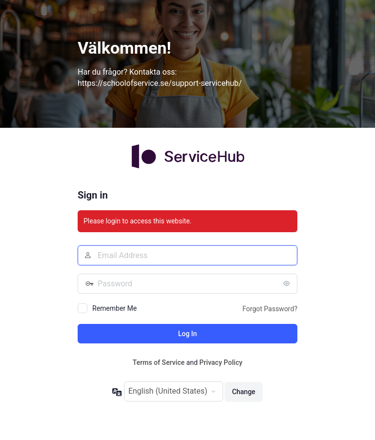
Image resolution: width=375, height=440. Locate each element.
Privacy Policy (220, 362)
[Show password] (287, 283)
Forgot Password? (269, 309)
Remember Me (114, 308)
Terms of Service (159, 362)
